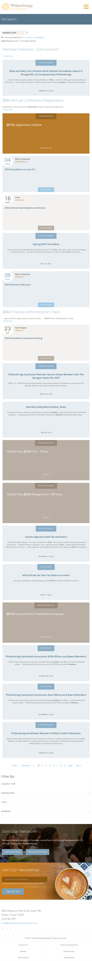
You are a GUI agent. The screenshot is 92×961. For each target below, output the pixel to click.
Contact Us (23, 945)
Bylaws (23, 951)
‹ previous (25, 766)
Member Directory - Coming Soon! (31, 49)
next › (71, 766)
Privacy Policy (69, 951)
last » (78, 766)
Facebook (2, 929)
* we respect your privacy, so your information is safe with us (23, 883)
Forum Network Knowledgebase (33, 37)
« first (14, 766)
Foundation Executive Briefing (23, 338)
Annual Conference (18, 284)
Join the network (12, 852)
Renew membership (37, 852)
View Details (45, 189)
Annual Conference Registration (33, 100)
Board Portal (69, 958)
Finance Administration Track (31, 312)
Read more (8, 56)
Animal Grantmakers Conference (25, 207)
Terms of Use (23, 958)
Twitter (6, 929)
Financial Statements (69, 945)
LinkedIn (10, 929)
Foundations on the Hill (20, 169)
